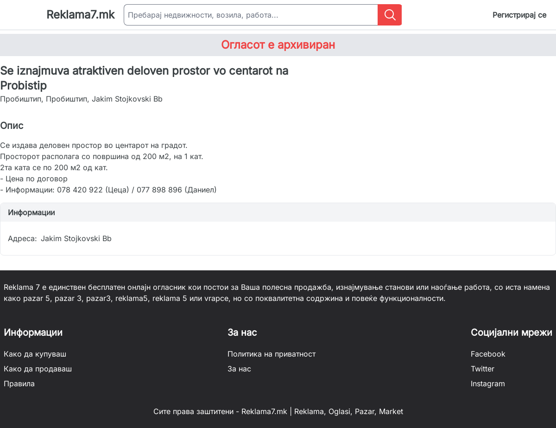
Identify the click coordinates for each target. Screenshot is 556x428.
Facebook (488, 353)
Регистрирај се (519, 14)
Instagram (488, 383)
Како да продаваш (38, 368)
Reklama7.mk (80, 14)
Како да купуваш (35, 353)
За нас (239, 368)
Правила (19, 383)
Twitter (482, 368)
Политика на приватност (271, 353)
